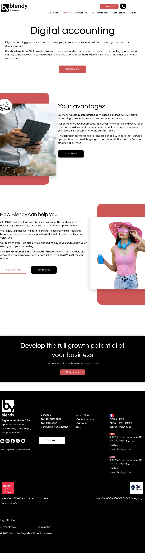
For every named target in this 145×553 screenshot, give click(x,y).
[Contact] (109, 6)
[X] (18, 441)
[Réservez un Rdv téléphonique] (51, 440)
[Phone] (123, 6)
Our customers (85, 419)
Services (46, 415)
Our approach (49, 423)
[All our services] (13, 270)
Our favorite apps (51, 419)
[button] (53, 13)
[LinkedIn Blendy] (2, 441)
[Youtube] (23, 441)
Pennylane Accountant (54, 427)
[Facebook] (13, 441)
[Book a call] (71, 154)
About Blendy (84, 415)
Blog (78, 427)
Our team (81, 423)
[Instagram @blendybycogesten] (7, 441)
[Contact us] (44, 270)
